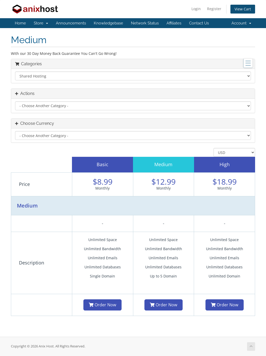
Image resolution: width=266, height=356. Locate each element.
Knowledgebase (108, 23)
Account (241, 23)
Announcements (71, 23)
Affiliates (174, 23)
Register (214, 8)
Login (196, 8)
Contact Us (199, 23)
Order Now (102, 305)
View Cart (243, 9)
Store (41, 23)
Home (20, 23)
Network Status (145, 23)
